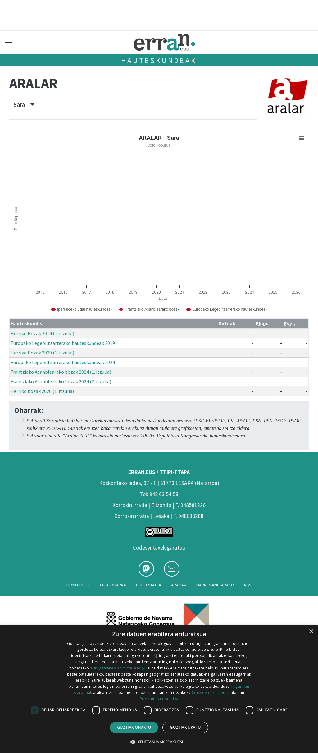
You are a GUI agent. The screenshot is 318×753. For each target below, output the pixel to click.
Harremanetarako (215, 585)
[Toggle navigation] (8, 42)
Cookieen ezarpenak (210, 692)
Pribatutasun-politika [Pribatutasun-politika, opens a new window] (159, 698)
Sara (24, 104)
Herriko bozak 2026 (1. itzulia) (42, 391)
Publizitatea (148, 585)
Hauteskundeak (159, 60)
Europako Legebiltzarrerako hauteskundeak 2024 (63, 362)
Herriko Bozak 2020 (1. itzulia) (42, 352)
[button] (159, 742)
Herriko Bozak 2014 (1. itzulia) (42, 333)
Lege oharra (113, 585)
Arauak (178, 585)
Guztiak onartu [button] (134, 727)
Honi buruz (78, 585)
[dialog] (159, 689)
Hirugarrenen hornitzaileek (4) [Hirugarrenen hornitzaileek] (118, 668)
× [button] (311, 631)
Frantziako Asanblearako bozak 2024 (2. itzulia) (61, 381)
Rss (248, 585)
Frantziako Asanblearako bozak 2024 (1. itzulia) (61, 372)
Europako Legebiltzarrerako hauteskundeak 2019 (63, 343)
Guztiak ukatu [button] (185, 727)
